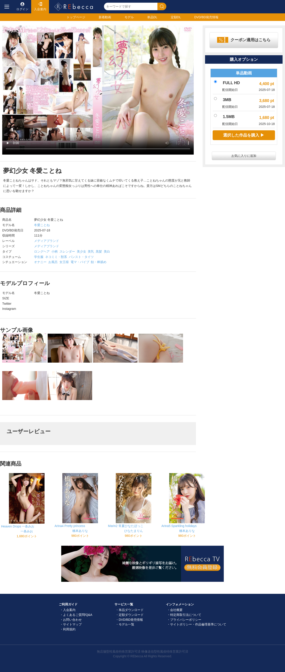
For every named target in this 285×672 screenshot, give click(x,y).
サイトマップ (72, 624)
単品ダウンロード (131, 610)
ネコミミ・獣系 (56, 257)
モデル (129, 17)
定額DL (176, 17)
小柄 (54, 251)
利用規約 (69, 629)
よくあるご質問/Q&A (77, 615)
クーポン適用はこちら (250, 40)
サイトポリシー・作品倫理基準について (198, 624)
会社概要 (176, 610)
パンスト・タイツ (81, 257)
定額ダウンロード (131, 615)
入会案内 (40, 6)
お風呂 (53, 262)
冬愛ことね (42, 225)
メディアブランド (46, 241)
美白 (107, 251)
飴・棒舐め (98, 262)
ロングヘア (42, 251)
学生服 (38, 257)
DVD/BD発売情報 (131, 619)
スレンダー (67, 251)
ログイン (22, 6)
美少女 (81, 251)
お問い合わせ (72, 619)
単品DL (152, 17)
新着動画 (105, 17)
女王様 (64, 262)
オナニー (40, 262)
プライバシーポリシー (185, 619)
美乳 (91, 251)
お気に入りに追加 (243, 155)
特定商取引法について (185, 615)
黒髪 (99, 251)
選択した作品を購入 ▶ (243, 135)
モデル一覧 (126, 624)
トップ (76, 17)
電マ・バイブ (80, 262)
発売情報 (206, 17)
